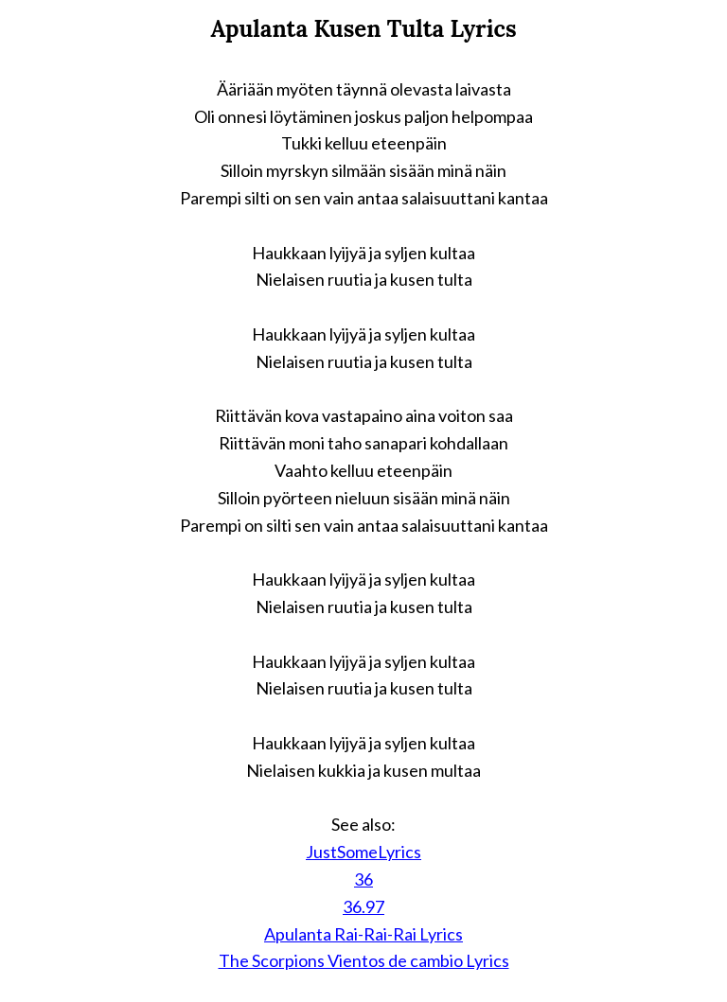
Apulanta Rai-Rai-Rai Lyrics (363, 933)
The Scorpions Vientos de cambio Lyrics (364, 960)
